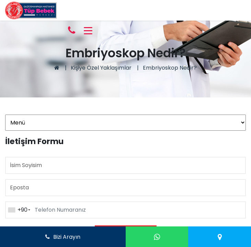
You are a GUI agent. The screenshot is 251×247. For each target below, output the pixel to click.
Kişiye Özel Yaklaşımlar (101, 68)
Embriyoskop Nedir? (170, 68)
